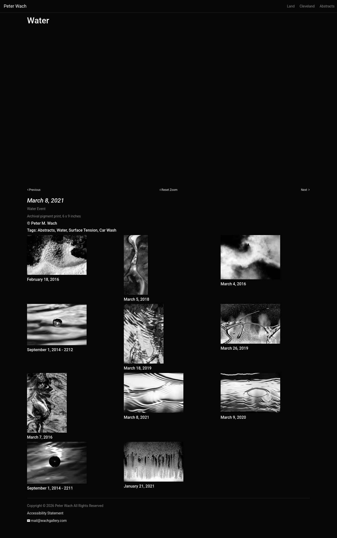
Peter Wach (15, 6)
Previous (34, 190)
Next (304, 190)
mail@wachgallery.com (49, 521)
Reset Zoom (170, 190)
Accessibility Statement (45, 513)
